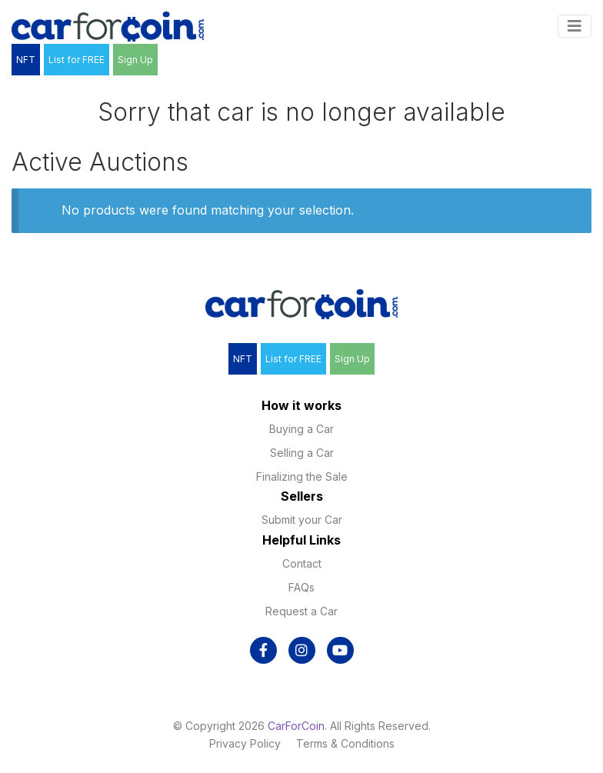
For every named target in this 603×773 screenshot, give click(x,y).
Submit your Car (302, 519)
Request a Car (301, 611)
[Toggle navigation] (574, 26)
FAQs (301, 587)
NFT (25, 59)
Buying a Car (301, 428)
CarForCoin (296, 725)
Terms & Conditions (345, 743)
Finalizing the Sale (302, 476)
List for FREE (76, 59)
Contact (301, 563)
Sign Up (135, 59)
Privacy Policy (245, 743)
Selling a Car (302, 452)
